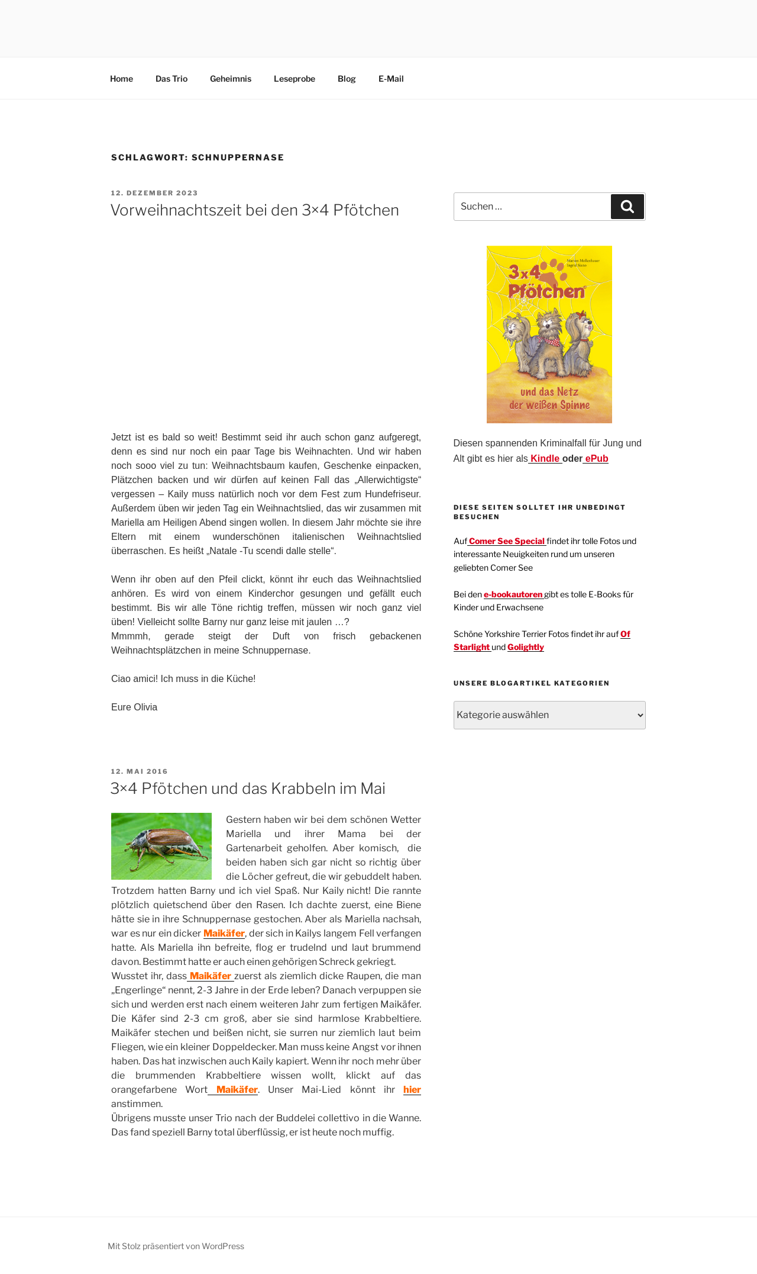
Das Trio (171, 78)
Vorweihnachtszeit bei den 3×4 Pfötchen (254, 210)
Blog (347, 78)
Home (121, 78)
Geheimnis (230, 78)
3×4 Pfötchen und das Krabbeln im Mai (248, 788)
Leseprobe (294, 78)
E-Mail (391, 78)
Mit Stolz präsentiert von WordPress (176, 1246)
